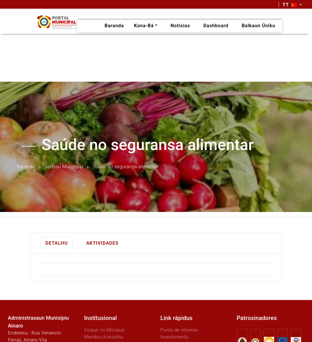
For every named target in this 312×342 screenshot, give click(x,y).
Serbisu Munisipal (64, 166)
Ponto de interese (179, 330)
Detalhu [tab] (56, 243)
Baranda (26, 166)
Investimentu (174, 337)
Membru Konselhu (103, 337)
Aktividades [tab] (102, 243)
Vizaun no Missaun (104, 330)
